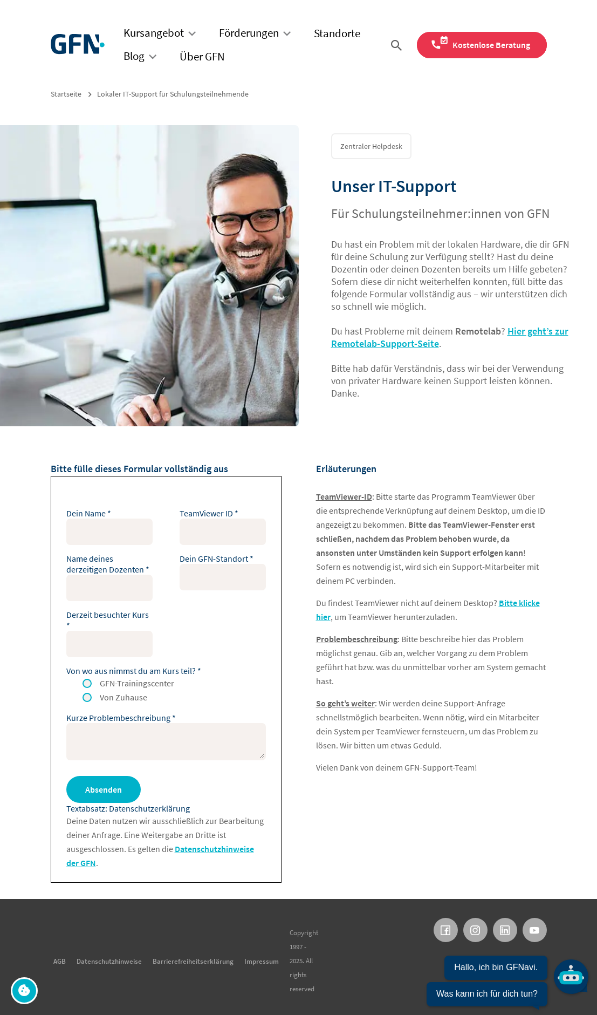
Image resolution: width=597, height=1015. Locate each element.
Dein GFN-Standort (216, 558)
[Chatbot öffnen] (507, 981)
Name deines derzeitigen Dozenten (107, 564)
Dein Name (88, 513)
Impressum (261, 961)
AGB (59, 961)
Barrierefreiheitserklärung (193, 961)
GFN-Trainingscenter (137, 683)
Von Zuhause (123, 697)
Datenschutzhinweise (109, 961)
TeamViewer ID (209, 513)
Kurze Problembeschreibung (121, 717)
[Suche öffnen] (398, 45)
